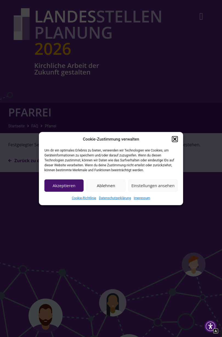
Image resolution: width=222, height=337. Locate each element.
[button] (175, 139)
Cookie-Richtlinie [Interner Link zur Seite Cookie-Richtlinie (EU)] (84, 198)
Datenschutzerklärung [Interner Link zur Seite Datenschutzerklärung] (115, 198)
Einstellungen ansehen (153, 185)
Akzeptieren (64, 185)
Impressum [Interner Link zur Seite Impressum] (142, 198)
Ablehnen (106, 185)
